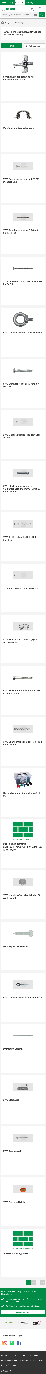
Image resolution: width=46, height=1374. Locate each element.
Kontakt (4, 1355)
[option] (8, 1322)
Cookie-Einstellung (8, 1365)
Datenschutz (34, 1355)
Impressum (21, 1355)
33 (42, 1282)
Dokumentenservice (28, 1360)
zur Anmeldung (23, 1312)
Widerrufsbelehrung (9, 1360)
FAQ (40, 1360)
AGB (12, 1355)
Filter (11, 46)
